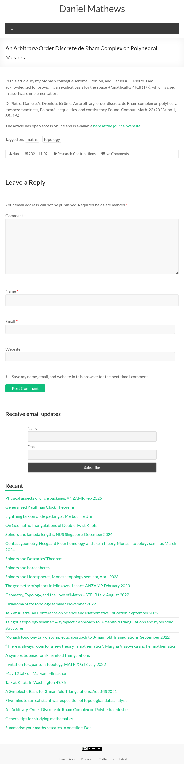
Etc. (113, 759)
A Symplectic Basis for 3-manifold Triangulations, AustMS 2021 (61, 691)
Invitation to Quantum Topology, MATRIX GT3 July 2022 (55, 664)
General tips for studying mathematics (39, 718)
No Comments (117, 153)
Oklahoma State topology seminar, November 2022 (50, 603)
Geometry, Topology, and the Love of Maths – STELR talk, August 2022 (67, 594)
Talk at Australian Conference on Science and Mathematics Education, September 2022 (81, 612)
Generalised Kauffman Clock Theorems (40, 507)
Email (11, 321)
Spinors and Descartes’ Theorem (33, 558)
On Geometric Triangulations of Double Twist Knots (51, 525)
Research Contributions (77, 153)
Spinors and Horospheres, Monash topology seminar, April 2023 (61, 576)
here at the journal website (116, 125)
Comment (15, 215)
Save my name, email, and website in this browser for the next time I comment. (80, 376)
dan (16, 153)
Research (87, 759)
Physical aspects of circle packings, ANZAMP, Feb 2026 (53, 498)
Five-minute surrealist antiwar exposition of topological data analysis (66, 700)
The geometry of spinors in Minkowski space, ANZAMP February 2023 (67, 585)
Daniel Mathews (92, 8)
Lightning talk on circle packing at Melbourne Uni (48, 516)
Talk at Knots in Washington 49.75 (35, 682)
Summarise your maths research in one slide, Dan (48, 727)
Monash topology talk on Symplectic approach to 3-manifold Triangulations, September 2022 (87, 637)
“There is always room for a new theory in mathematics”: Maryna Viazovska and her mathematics (90, 646)
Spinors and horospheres (27, 567)
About (73, 759)
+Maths (102, 759)
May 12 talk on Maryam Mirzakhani (36, 673)
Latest (123, 759)
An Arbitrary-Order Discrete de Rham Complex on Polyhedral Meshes (67, 709)
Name (11, 291)
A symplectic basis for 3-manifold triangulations (47, 655)
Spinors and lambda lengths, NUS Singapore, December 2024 (59, 534)
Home (61, 759)
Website (12, 348)
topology (52, 139)
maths (32, 139)
